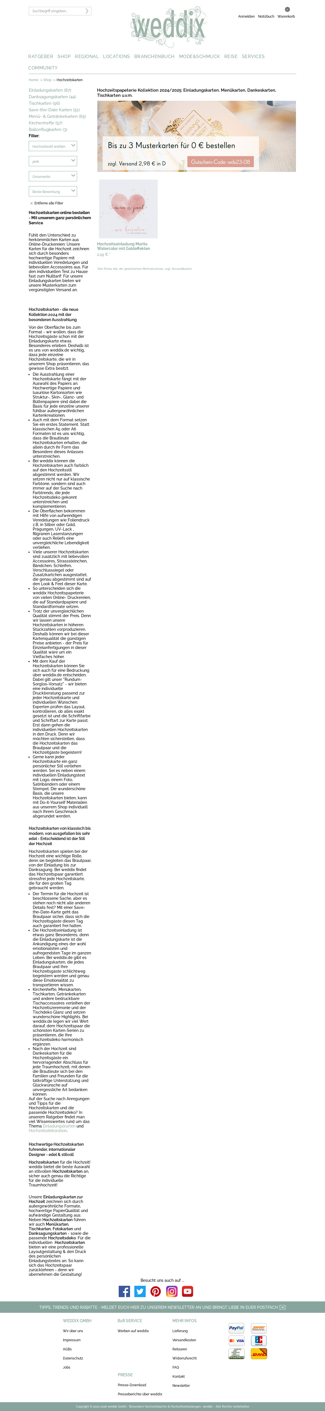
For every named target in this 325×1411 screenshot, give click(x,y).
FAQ (175, 1367)
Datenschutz (73, 1358)
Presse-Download (132, 1385)
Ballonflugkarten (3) (48, 129)
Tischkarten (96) (44, 103)
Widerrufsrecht (184, 1358)
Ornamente (41, 177)
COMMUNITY (43, 68)
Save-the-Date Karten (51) (54, 109)
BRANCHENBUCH (154, 56)
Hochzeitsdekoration (48, 1130)
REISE (231, 56)
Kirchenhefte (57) (45, 123)
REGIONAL (87, 56)
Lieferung (180, 1331)
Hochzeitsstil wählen (48, 147)
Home (33, 80)
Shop (48, 80)
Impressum (72, 1340)
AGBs (67, 1349)
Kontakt (178, 1377)
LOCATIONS (116, 56)
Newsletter (181, 1386)
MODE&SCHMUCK (199, 56)
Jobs (66, 1367)
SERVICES (253, 56)
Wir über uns (73, 1331)
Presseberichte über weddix (140, 1394)
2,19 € (104, 254)
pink (35, 162)
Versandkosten (184, 1340)
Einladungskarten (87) (50, 90)
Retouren (179, 1349)
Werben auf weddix (133, 1331)
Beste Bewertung (46, 192)
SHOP (64, 56)
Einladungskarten (59, 1126)
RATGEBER (40, 56)
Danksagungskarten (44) (52, 96)
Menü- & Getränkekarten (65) (57, 116)
